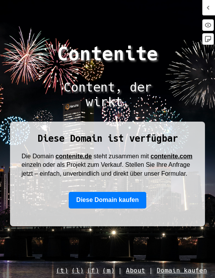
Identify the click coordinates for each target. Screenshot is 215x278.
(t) (62, 270)
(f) (93, 270)
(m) (108, 270)
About (135, 270)
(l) (77, 270)
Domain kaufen (182, 270)
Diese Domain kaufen (107, 200)
